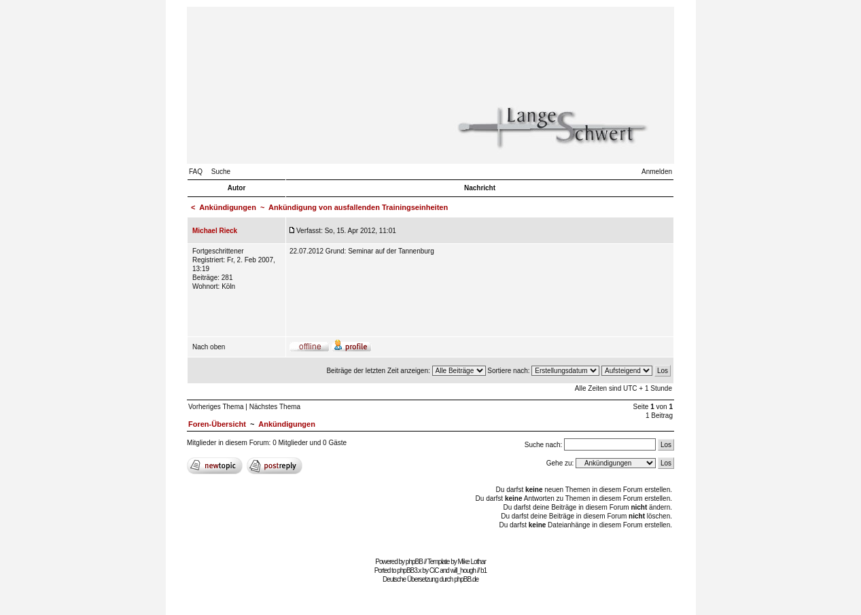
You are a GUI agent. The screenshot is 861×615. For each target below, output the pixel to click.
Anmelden (657, 171)
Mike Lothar (472, 561)
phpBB (414, 561)
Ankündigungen (227, 207)
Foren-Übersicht (217, 424)
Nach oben (208, 347)
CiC (434, 570)
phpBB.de (466, 579)
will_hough (463, 570)
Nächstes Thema (274, 406)
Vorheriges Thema (216, 406)
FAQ (196, 171)
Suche (220, 171)
